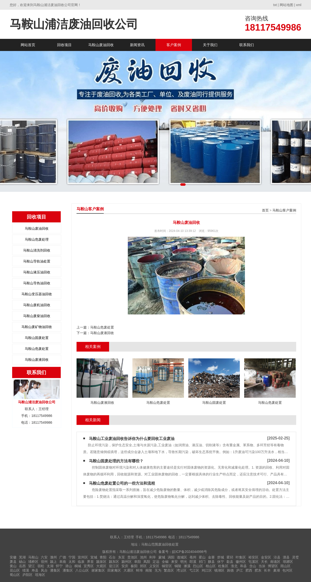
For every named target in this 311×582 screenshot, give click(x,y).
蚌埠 (139, 570)
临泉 (81, 562)
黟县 (211, 562)
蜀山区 (15, 575)
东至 (121, 557)
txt (275, 5)
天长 (264, 562)
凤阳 (146, 562)
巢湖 (276, 570)
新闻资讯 (137, 45)
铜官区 (167, 566)
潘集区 (55, 570)
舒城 (220, 557)
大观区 (101, 566)
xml (298, 5)
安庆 (124, 566)
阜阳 (137, 562)
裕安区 (253, 557)
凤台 (44, 570)
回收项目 (64, 45)
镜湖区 (219, 570)
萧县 (13, 562)
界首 (90, 562)
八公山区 (82, 570)
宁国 (72, 557)
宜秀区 (89, 566)
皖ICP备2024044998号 (189, 552)
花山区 (15, 570)
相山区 (211, 566)
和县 (243, 566)
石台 (112, 557)
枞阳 (134, 566)
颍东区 (114, 562)
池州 (143, 557)
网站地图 (286, 5)
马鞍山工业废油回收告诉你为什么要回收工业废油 (131, 439)
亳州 (193, 557)
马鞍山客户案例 (284, 210)
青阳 (103, 557)
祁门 (202, 562)
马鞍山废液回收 (37, 360)
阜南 (62, 562)
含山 (252, 566)
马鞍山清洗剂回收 (36, 250)
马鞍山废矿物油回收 (36, 327)
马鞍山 (33, 557)
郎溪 (193, 562)
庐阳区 (27, 575)
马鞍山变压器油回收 (36, 294)
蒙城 (161, 557)
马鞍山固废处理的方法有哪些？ (116, 461)
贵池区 (132, 557)
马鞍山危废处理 (37, 239)
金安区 (266, 557)
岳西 (22, 566)
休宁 (220, 562)
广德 (62, 557)
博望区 (273, 566)
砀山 (22, 562)
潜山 (68, 566)
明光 (183, 562)
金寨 (211, 557)
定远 (156, 562)
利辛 (152, 557)
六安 (44, 557)
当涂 (262, 566)
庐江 (239, 570)
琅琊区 (288, 562)
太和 (72, 562)
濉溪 (187, 566)
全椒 (165, 562)
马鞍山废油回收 (101, 45)
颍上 (53, 562)
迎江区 (114, 566)
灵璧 (295, 557)
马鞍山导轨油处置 (36, 261)
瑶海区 (40, 575)
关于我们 (210, 45)
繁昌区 (169, 570)
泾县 (277, 557)
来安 (174, 562)
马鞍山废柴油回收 (36, 316)
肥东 (258, 570)
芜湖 (22, 557)
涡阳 (171, 557)
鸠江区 (207, 570)
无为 (158, 570)
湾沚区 (181, 570)
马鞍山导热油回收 (36, 283)
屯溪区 (253, 562)
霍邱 (229, 557)
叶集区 (241, 557)
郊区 (143, 566)
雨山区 (285, 566)
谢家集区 (98, 570)
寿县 (35, 570)
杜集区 (223, 566)
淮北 (234, 566)
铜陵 (177, 566)
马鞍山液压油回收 (36, 272)
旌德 (230, 570)
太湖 (50, 566)
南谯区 (275, 562)
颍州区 (126, 562)
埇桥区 (33, 562)
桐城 (77, 566)
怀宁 (59, 566)
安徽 (13, 557)
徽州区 (241, 562)
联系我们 (246, 45)
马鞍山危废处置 (37, 349)
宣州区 (83, 557)
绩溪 (25, 570)
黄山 (13, 566)
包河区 (287, 570)
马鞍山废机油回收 (36, 305)
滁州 (53, 557)
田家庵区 (114, 570)
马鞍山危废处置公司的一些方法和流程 (122, 483)
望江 (31, 566)
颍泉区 (101, 562)
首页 (265, 210)
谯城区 (182, 557)
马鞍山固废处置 (37, 338)
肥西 (248, 570)
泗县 (286, 557)
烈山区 (198, 566)
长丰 (267, 570)
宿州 (44, 562)
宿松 (40, 566)
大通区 (128, 570)
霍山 (202, 557)
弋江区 (194, 570)
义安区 (154, 566)
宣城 (93, 557)
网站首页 (28, 45)
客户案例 (173, 45)
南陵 (148, 570)
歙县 (229, 562)
